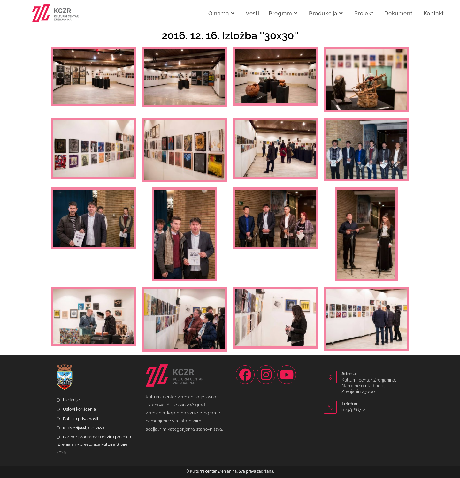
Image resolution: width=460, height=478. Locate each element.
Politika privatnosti (80, 418)
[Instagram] (266, 374)
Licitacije (71, 400)
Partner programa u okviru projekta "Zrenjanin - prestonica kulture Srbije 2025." (94, 444)
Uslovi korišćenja (79, 409)
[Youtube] (286, 374)
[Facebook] (245, 374)
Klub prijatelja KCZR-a (83, 428)
